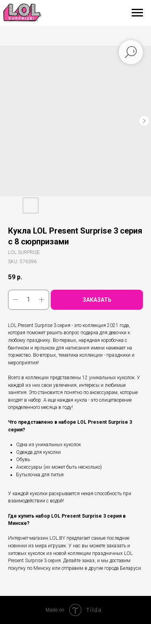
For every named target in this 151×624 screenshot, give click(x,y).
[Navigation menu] (137, 13)
